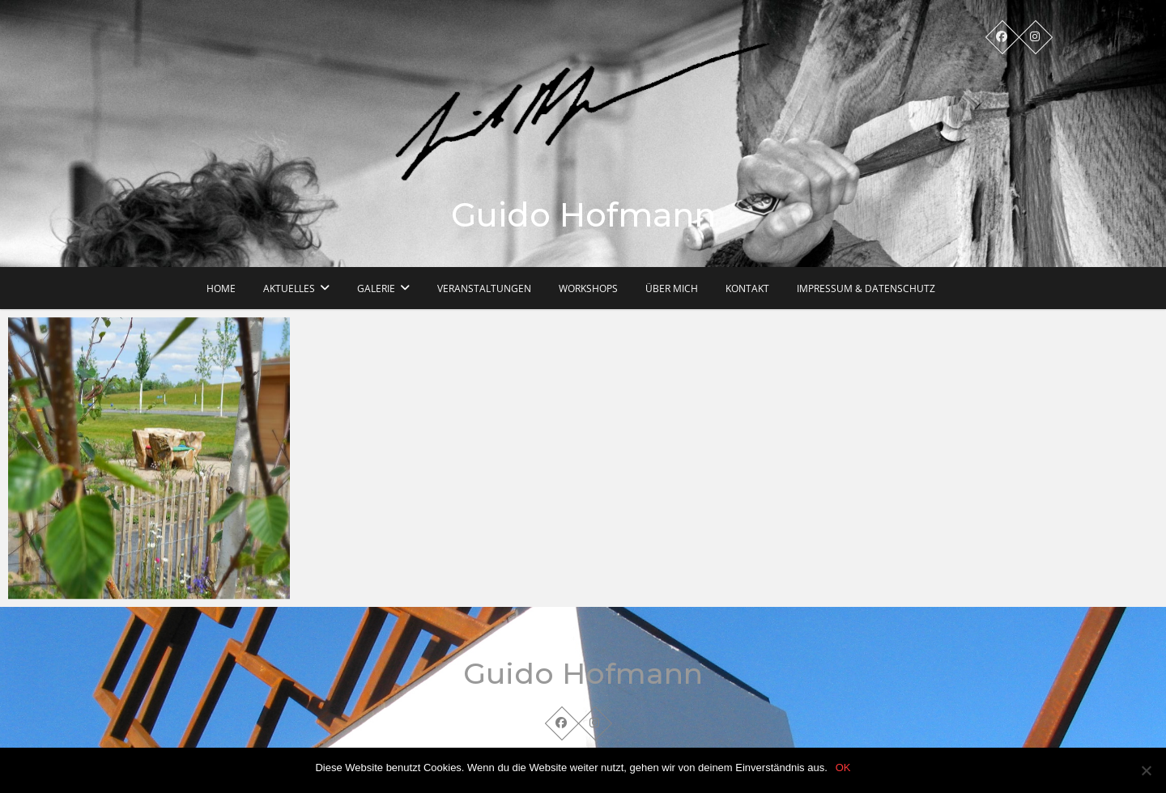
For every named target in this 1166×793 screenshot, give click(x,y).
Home (221, 288)
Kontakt (747, 288)
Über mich (671, 288)
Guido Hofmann (583, 215)
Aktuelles (289, 288)
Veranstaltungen (484, 288)
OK (843, 767)
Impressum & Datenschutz (866, 288)
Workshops (588, 288)
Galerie (376, 288)
